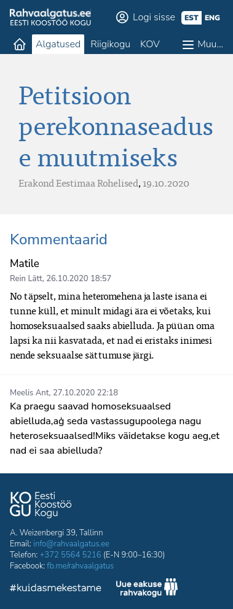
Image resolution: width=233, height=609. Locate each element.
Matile (24, 264)
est (191, 18)
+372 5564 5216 (70, 555)
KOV (150, 44)
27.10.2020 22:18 (85, 392)
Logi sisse (154, 17)
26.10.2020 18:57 (78, 278)
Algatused (58, 44)
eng (212, 18)
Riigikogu (110, 44)
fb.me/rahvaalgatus (80, 566)
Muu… (210, 44)
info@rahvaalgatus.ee (71, 543)
